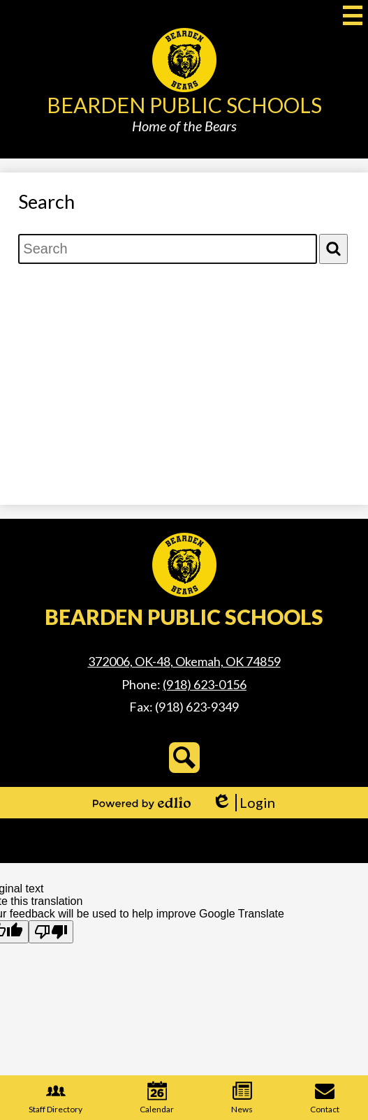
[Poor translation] (51, 931)
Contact (324, 1097)
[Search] (333, 249)
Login (243, 802)
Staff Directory (55, 1097)
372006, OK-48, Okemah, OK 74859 (184, 661)
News (242, 1097)
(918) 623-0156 (204, 684)
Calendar (157, 1097)
